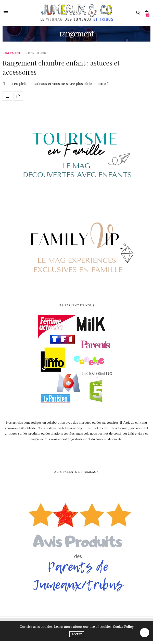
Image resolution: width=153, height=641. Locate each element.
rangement (11, 53)
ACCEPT (77, 634)
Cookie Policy (123, 626)
